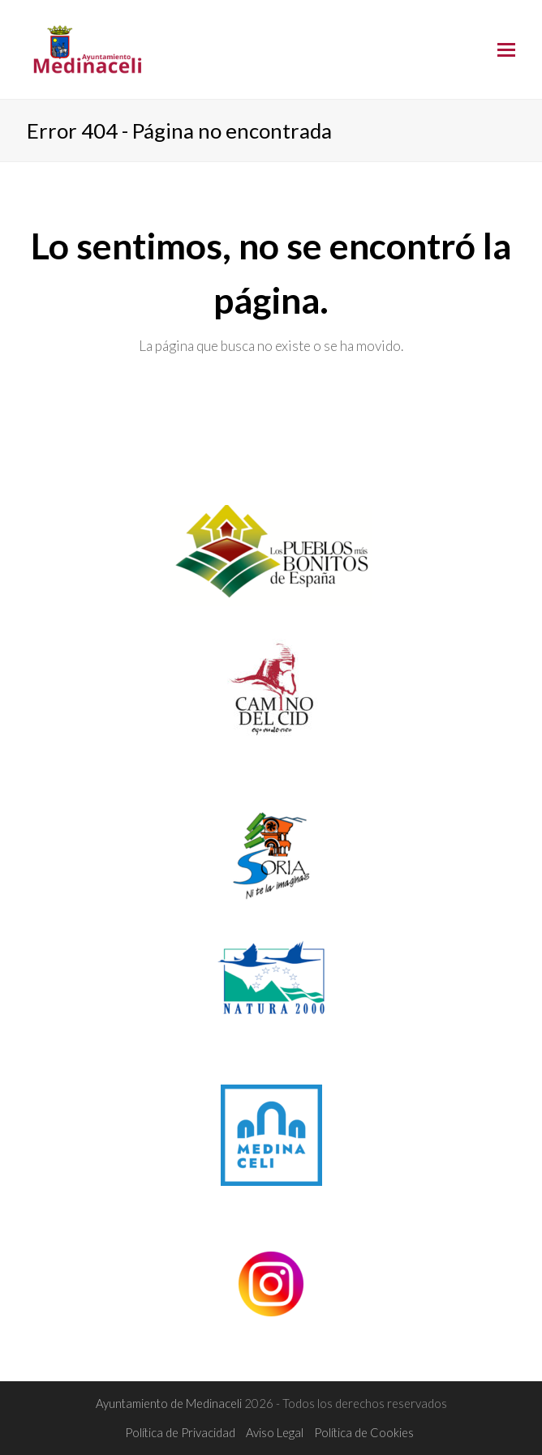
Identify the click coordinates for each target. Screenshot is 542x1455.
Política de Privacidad (180, 1432)
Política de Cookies (364, 1432)
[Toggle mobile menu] (506, 49)
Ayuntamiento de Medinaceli (170, 1403)
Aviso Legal (274, 1432)
